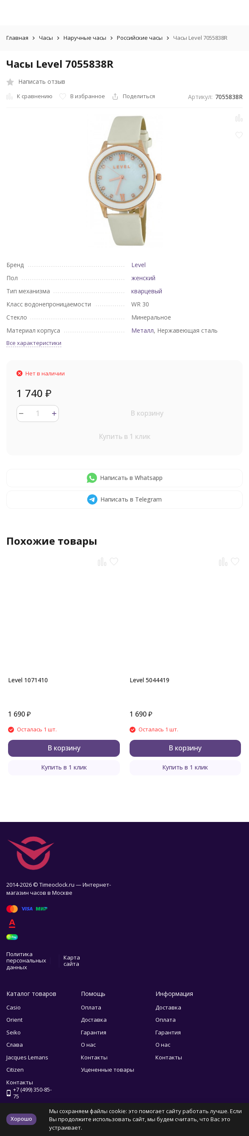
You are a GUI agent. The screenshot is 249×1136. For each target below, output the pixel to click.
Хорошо (21, 1118)
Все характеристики (33, 343)
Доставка (94, 1019)
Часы (46, 37)
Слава (14, 1044)
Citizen (15, 1069)
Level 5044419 (149, 680)
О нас (88, 1044)
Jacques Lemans (27, 1057)
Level (138, 265)
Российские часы (140, 37)
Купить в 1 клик (124, 436)
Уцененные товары (107, 1069)
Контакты (94, 1057)
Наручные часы (85, 37)
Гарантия (93, 1032)
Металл (142, 330)
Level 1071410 (28, 680)
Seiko (13, 1032)
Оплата (91, 1007)
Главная (17, 37)
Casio (13, 1007)
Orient (14, 1019)
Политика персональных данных (26, 960)
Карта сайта (72, 961)
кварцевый (146, 291)
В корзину (146, 413)
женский (143, 278)
